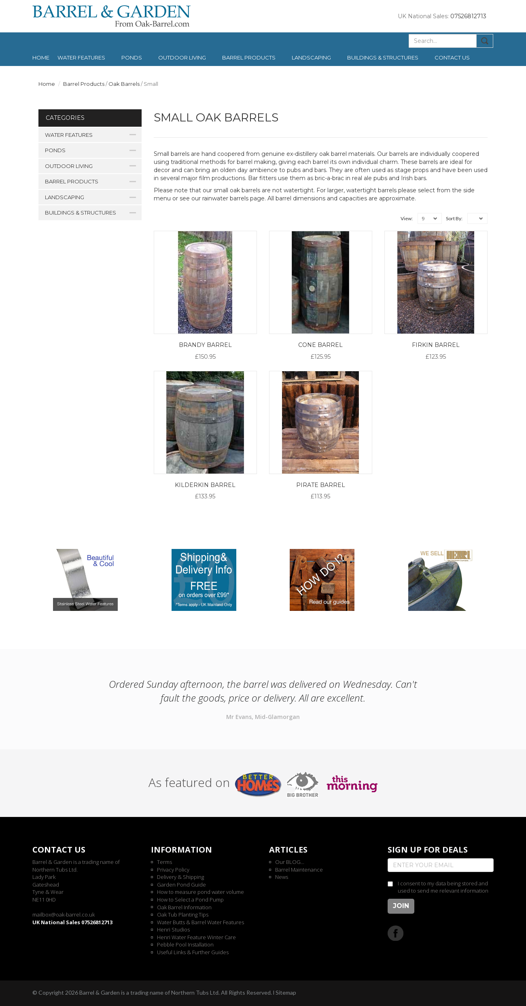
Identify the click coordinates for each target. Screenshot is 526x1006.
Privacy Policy (173, 869)
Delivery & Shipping (180, 877)
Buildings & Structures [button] (382, 57)
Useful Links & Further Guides (193, 952)
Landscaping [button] (311, 57)
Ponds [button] (131, 57)
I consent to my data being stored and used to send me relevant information (443, 887)
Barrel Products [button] (249, 57)
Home (40, 57)
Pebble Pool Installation (185, 944)
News (281, 877)
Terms (164, 862)
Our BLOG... (289, 862)
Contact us (452, 57)
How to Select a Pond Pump (190, 899)
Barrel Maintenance (299, 869)
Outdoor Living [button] (182, 57)
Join (401, 906)
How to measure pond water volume (200, 891)
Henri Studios (173, 929)
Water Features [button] (81, 57)
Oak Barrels (124, 84)
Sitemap (286, 992)
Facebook (395, 933)
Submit (485, 41)
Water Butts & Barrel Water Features (200, 922)
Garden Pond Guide (181, 884)
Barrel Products (83, 84)
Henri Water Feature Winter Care (196, 937)
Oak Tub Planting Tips (182, 914)
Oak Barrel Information (184, 907)
